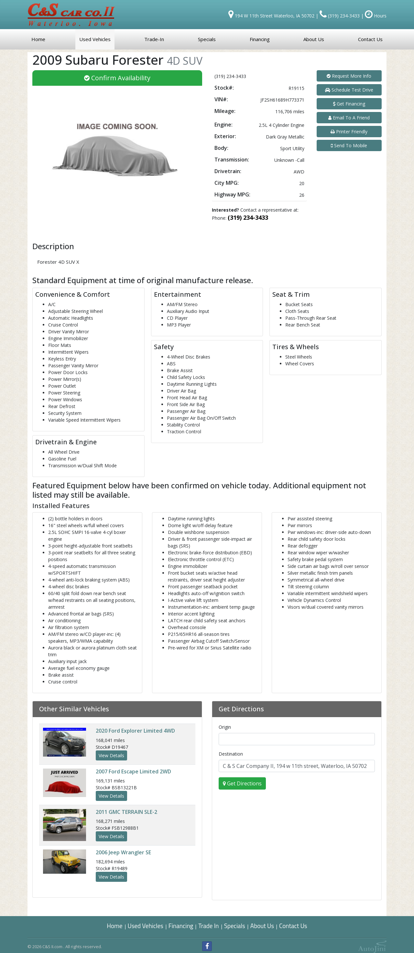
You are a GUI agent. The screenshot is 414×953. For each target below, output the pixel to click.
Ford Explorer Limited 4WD (135, 730)
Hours (376, 16)
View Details (111, 755)
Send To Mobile (349, 145)
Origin (225, 727)
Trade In (209, 925)
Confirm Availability (117, 77)
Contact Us (293, 925)
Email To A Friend (349, 118)
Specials (234, 925)
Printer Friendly (349, 131)
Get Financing (349, 104)
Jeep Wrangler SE (123, 852)
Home (114, 925)
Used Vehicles (145, 925)
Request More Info (349, 76)
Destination (231, 754)
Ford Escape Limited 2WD (133, 771)
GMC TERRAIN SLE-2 (126, 811)
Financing (181, 925)
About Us (262, 925)
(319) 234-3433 (248, 217)
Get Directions (242, 783)
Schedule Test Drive (349, 90)
